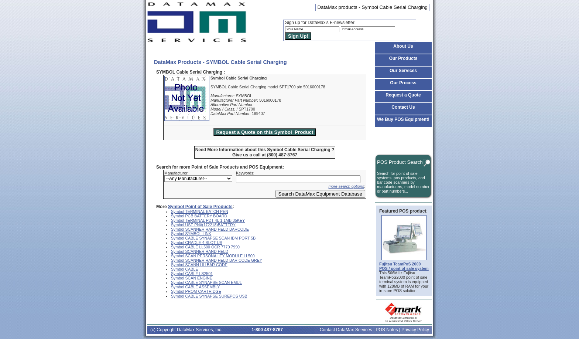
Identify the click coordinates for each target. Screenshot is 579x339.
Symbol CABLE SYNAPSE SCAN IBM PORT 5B (213, 238)
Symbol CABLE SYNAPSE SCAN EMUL (206, 282)
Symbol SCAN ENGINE (191, 278)
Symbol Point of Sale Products (200, 206)
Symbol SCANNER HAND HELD (199, 251)
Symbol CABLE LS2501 (192, 273)
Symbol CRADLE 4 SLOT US (196, 242)
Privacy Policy (415, 329)
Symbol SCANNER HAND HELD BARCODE (210, 229)
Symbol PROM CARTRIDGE (196, 291)
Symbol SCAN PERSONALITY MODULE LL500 (213, 256)
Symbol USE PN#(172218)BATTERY (203, 225)
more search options (346, 186)
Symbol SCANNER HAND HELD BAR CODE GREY (216, 260)
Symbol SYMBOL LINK (191, 233)
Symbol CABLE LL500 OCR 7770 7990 (205, 247)
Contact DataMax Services (346, 329)
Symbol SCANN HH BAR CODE (199, 264)
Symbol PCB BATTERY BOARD (199, 216)
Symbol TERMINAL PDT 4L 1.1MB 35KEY (208, 220)
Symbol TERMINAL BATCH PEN (199, 211)
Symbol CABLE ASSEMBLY (195, 287)
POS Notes (387, 329)
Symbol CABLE (184, 269)
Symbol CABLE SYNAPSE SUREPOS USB (209, 296)
